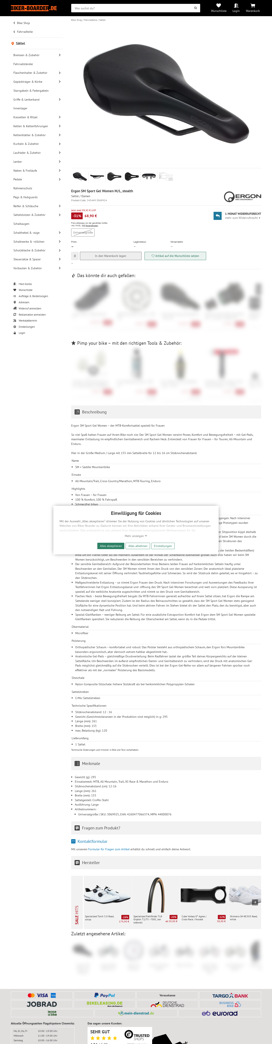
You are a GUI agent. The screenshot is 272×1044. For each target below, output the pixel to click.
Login (236, 11)
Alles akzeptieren (111, 546)
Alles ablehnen (137, 546)
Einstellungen (163, 546)
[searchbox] (135, 8)
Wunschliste (219, 11)
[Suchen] (195, 8)
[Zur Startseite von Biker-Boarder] (37, 8)
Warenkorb (253, 11)
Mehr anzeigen (136, 536)
